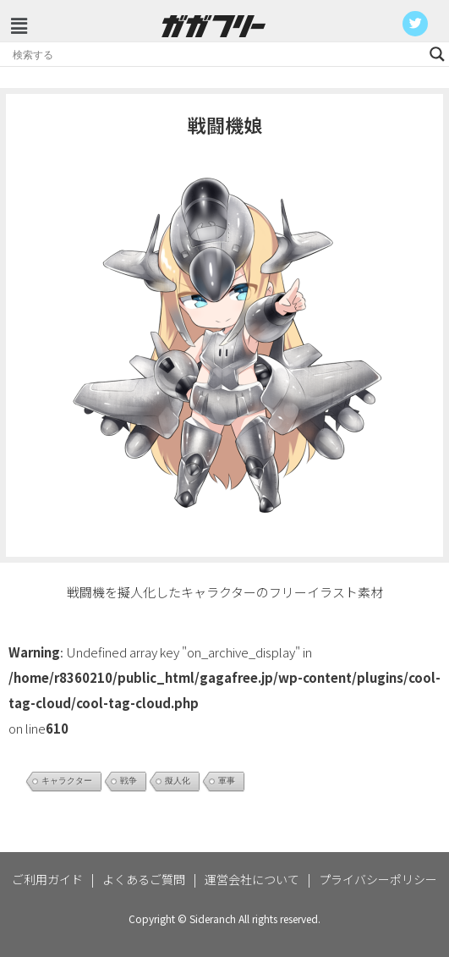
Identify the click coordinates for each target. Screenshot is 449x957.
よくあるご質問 (143, 879)
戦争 (128, 780)
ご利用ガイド (47, 879)
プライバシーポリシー (378, 879)
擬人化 (177, 780)
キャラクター (66, 780)
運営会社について (252, 879)
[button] (18, 24)
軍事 (226, 780)
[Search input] (217, 54)
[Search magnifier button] (437, 54)
